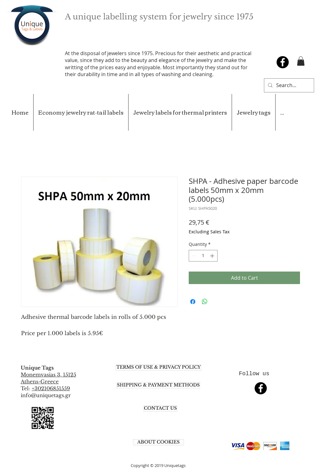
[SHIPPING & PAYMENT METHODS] (158, 385)
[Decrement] (193, 255)
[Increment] (213, 255)
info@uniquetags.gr (46, 395)
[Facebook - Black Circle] (282, 62)
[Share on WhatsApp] (204, 301)
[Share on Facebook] (193, 301)
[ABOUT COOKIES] (158, 442)
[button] (301, 61)
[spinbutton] (203, 255)
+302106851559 (51, 388)
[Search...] (288, 85)
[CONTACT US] (160, 408)
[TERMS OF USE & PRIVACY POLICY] (158, 367)
